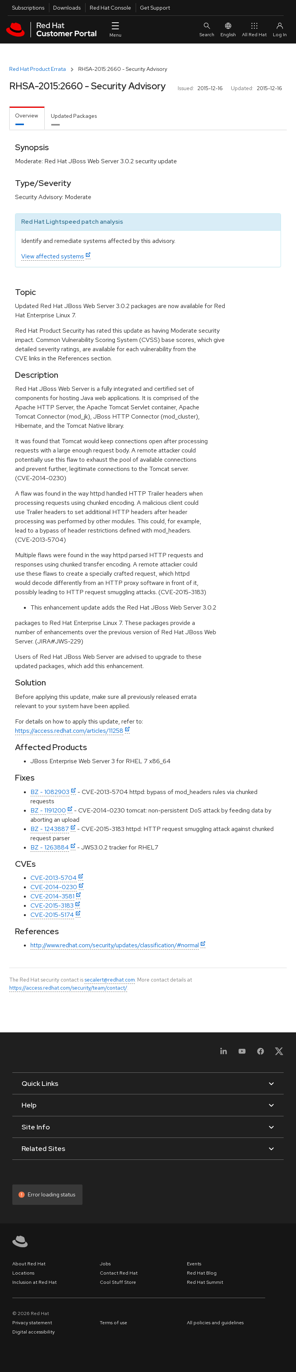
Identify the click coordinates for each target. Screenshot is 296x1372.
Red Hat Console (110, 7)
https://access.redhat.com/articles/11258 (69, 731)
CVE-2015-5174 (52, 915)
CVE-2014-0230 (53, 887)
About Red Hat (28, 1264)
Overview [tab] (26, 115)
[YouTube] (242, 1054)
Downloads (67, 7)
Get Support (155, 7)
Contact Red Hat (119, 1273)
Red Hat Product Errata (37, 68)
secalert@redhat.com (109, 979)
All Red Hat (254, 29)
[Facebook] (260, 1054)
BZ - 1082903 (49, 792)
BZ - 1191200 (48, 810)
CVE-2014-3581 (52, 896)
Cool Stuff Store (118, 1282)
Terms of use (113, 1323)
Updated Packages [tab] (74, 115)
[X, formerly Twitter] (279, 1054)
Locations (23, 1273)
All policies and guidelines (215, 1323)
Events (194, 1264)
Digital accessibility (33, 1332)
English (228, 29)
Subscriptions (28, 7)
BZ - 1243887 (49, 829)
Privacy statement (32, 1323)
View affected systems (52, 256)
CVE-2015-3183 (52, 905)
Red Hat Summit (205, 1282)
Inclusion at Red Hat (34, 1282)
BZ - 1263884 (49, 847)
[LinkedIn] (223, 1054)
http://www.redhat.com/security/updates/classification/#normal (114, 945)
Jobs (105, 1264)
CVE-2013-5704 (53, 878)
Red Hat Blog (202, 1273)
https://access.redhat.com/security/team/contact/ (68, 987)
